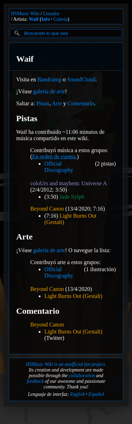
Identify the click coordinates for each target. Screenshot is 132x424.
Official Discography (58, 167)
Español (96, 394)
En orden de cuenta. (54, 157)
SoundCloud (81, 79)
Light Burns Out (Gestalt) (73, 296)
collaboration (82, 375)
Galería (61, 19)
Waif (34, 19)
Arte (57, 103)
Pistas (42, 103)
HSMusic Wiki (25, 13)
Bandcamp (49, 79)
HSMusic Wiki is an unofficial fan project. (66, 364)
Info (46, 19)
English (77, 394)
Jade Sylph (71, 197)
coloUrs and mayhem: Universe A (68, 183)
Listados (51, 13)
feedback (35, 381)
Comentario (81, 103)
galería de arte (49, 91)
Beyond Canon (47, 209)
